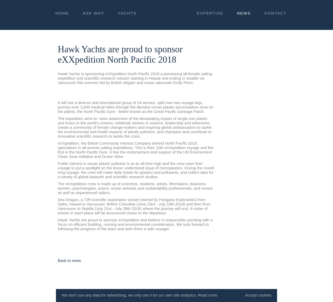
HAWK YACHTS (166, 14)
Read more (207, 295)
